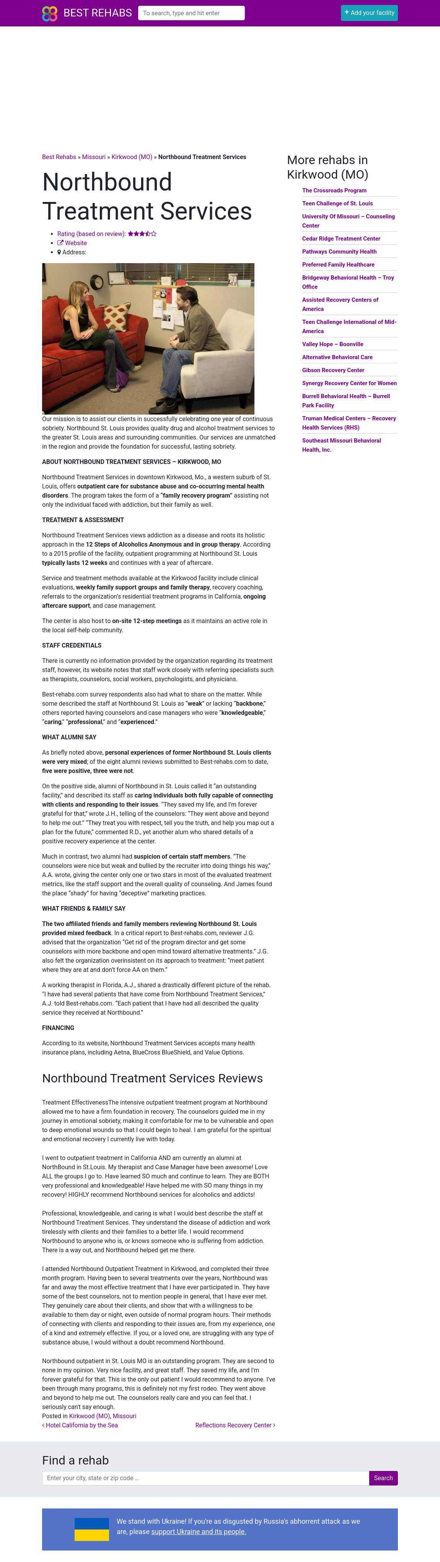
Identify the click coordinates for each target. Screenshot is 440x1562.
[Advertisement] (220, 83)
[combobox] (191, 13)
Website (72, 243)
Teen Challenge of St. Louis (337, 203)
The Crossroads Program (334, 190)
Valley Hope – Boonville (332, 344)
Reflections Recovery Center (235, 1425)
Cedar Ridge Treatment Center (341, 238)
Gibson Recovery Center (333, 370)
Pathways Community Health (339, 251)
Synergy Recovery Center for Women (349, 383)
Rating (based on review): (106, 234)
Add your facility (369, 12)
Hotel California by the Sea (80, 1425)
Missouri (94, 157)
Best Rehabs (98, 13)
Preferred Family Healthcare (338, 264)
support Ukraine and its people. (198, 1532)
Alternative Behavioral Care (337, 357)
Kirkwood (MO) (132, 157)
